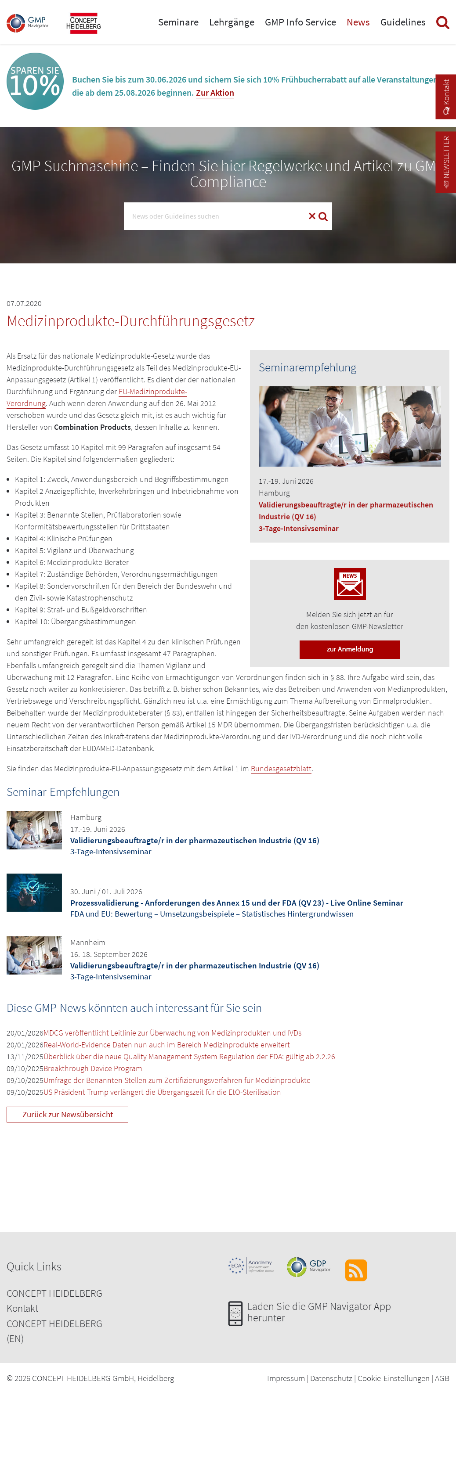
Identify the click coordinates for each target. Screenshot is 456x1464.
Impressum (286, 1378)
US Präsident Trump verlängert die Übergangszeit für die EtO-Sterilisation (162, 1092)
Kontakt (22, 1308)
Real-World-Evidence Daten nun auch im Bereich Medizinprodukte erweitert (166, 1045)
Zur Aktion (215, 92)
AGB (442, 1378)
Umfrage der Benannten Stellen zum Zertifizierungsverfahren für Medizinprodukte (177, 1080)
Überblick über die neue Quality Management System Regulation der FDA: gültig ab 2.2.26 (189, 1056)
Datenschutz (331, 1378)
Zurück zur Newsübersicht (67, 1114)
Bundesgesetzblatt (281, 768)
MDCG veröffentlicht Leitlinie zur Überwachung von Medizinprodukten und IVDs (172, 1033)
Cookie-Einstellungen (394, 1378)
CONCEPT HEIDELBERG (54, 1293)
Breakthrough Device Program (92, 1068)
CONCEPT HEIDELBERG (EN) (54, 1331)
